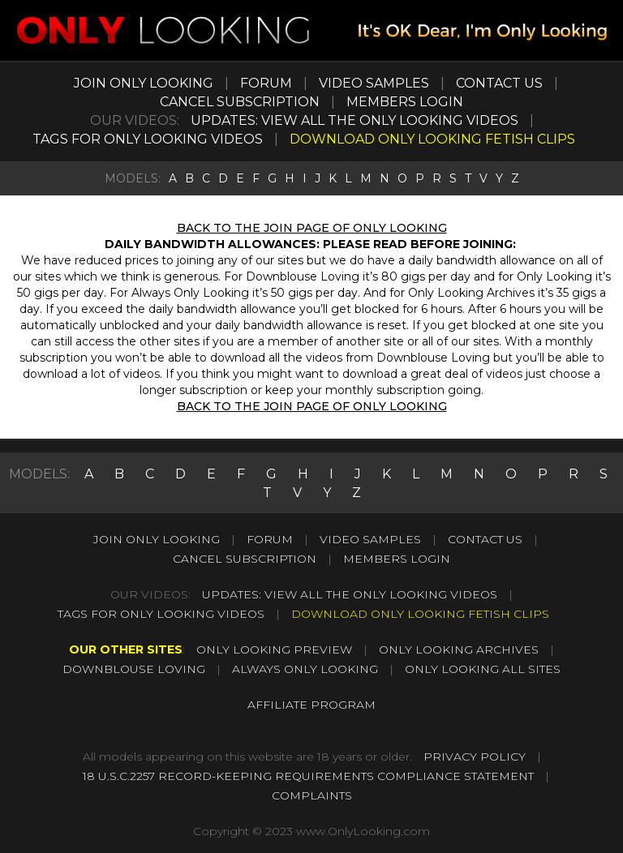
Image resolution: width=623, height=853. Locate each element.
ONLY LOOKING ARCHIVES (459, 649)
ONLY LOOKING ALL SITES (483, 669)
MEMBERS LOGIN (404, 101)
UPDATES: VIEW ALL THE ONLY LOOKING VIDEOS (354, 120)
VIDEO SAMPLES (374, 83)
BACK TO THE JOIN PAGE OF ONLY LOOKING (312, 228)
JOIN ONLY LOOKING (143, 83)
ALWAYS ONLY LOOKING (305, 669)
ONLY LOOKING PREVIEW (274, 649)
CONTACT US (499, 83)
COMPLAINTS (312, 795)
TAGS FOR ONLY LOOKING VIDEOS (147, 139)
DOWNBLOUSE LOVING (133, 669)
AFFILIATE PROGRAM (311, 704)
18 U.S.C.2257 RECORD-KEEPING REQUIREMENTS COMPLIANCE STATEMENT (308, 776)
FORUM (266, 83)
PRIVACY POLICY (474, 756)
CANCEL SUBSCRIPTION (240, 101)
